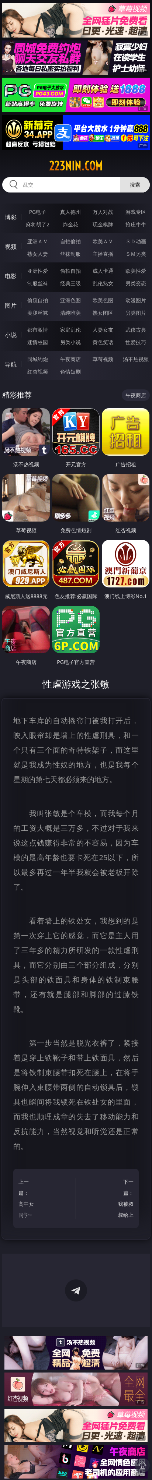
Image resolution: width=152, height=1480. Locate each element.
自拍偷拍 (70, 241)
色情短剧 (70, 371)
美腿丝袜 (37, 312)
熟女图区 (103, 312)
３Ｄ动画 (135, 241)
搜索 (135, 184)
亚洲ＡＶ (37, 241)
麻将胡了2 (37, 224)
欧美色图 (103, 300)
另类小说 (70, 342)
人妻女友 (103, 329)
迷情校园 (37, 342)
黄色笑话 (103, 342)
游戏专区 (135, 211)
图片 (11, 305)
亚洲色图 (70, 300)
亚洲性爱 (37, 270)
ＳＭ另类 (135, 253)
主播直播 (103, 253)
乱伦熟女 (103, 283)
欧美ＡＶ (103, 241)
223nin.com (76, 166)
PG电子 (37, 211)
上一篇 (28, 1199)
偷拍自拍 (70, 270)
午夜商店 (70, 359)
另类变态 (135, 283)
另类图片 (135, 312)
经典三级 (70, 283)
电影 (11, 276)
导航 (11, 364)
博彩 (11, 217)
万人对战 (103, 211)
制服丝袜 (37, 283)
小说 (11, 335)
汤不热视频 (136, 359)
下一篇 (123, 1199)
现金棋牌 (103, 224)
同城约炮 (37, 359)
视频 (11, 247)
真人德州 (70, 211)
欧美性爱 (135, 270)
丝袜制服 (70, 253)
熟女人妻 (37, 253)
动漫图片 (135, 300)
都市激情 (37, 329)
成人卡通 (103, 270)
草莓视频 (103, 359)
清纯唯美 (70, 312)
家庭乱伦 (70, 329)
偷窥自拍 (37, 300)
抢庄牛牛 (135, 224)
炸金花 (70, 224)
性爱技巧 (135, 342)
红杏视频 (37, 371)
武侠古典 (135, 329)
